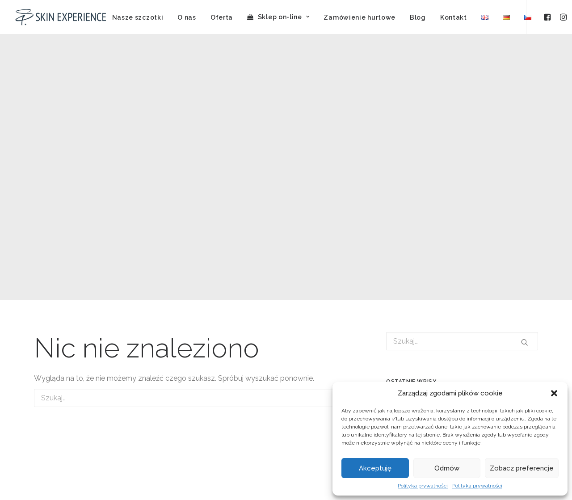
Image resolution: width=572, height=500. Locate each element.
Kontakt (453, 17)
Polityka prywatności (423, 486)
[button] (554, 393)
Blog (418, 17)
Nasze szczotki (138, 17)
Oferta (221, 17)
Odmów (446, 468)
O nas (186, 17)
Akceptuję (375, 468)
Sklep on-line (284, 17)
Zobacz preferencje (522, 468)
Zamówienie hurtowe (359, 17)
